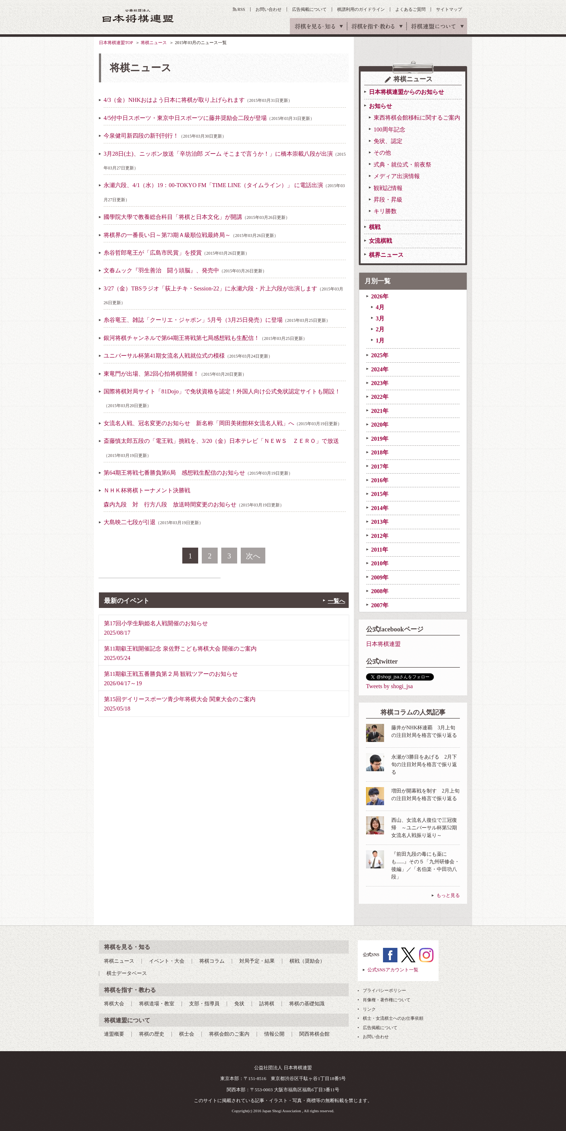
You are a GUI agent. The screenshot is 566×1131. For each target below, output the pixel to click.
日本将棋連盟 (383, 644)
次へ (253, 556)
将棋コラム (212, 961)
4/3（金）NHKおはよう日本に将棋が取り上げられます (198, 100)
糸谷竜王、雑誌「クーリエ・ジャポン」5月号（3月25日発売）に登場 (217, 320)
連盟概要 (114, 1034)
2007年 (379, 605)
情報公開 (274, 1034)
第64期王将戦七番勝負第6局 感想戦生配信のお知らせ (198, 473)
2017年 (379, 466)
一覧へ (336, 601)
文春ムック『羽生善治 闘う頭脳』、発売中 (185, 270)
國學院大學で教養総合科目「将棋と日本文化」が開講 (197, 217)
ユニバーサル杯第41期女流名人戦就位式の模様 (188, 356)
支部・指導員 (204, 1003)
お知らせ (380, 106)
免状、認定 (388, 141)
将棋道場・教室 (156, 1003)
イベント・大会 (166, 961)
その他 (382, 153)
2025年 (379, 355)
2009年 (379, 577)
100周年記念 (389, 129)
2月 (380, 329)
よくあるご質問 (410, 9)
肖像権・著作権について (386, 999)
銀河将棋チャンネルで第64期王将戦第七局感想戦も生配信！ (205, 338)
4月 (380, 307)
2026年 (379, 296)
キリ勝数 (385, 211)
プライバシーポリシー (384, 990)
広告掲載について (309, 9)
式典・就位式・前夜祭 (402, 164)
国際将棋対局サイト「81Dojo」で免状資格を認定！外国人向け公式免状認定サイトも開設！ (222, 398)
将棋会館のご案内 (229, 1034)
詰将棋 (266, 1003)
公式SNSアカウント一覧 (392, 969)
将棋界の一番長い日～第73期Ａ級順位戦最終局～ (191, 235)
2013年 (379, 522)
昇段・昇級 (388, 200)
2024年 (379, 369)
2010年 (379, 563)
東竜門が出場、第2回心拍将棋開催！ (175, 374)
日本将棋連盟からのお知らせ (406, 92)
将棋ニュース (154, 42)
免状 (239, 1003)
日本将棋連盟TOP (116, 42)
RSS (241, 9)
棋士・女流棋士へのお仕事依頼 (393, 1018)
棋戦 (374, 227)
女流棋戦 (380, 241)
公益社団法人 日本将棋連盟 (138, 15)
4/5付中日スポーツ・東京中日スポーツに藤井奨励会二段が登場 (209, 118)
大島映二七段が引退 (153, 522)
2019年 (379, 439)
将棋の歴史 (151, 1034)
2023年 (379, 383)
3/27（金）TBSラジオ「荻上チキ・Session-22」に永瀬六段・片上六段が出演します (223, 295)
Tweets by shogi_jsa (389, 686)
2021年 (379, 411)
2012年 (379, 536)
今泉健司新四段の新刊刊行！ (165, 136)
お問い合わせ (269, 9)
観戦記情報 (388, 188)
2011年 (379, 550)
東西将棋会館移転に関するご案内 (417, 118)
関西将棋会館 (314, 1034)
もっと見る (448, 895)
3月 (380, 318)
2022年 (379, 397)
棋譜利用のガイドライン (361, 9)
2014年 (379, 508)
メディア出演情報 (397, 176)
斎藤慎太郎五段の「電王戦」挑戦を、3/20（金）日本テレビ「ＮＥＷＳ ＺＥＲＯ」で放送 (221, 448)
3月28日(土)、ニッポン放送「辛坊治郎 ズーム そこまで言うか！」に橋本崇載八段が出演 (225, 160)
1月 (380, 340)
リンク (369, 1009)
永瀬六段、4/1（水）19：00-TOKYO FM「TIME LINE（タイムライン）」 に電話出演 (224, 192)
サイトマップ (449, 9)
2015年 (379, 494)
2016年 (379, 480)
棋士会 (186, 1034)
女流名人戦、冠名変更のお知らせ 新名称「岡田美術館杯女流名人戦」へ (223, 423)
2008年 (379, 591)
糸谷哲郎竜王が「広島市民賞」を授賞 (176, 253)
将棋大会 (114, 1003)
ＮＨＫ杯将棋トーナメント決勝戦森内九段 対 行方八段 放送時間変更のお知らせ (194, 497)
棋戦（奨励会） (307, 961)
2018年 (379, 452)
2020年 (379, 425)
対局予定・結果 (257, 961)
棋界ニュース (386, 255)
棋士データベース (126, 973)
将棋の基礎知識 (307, 1003)
